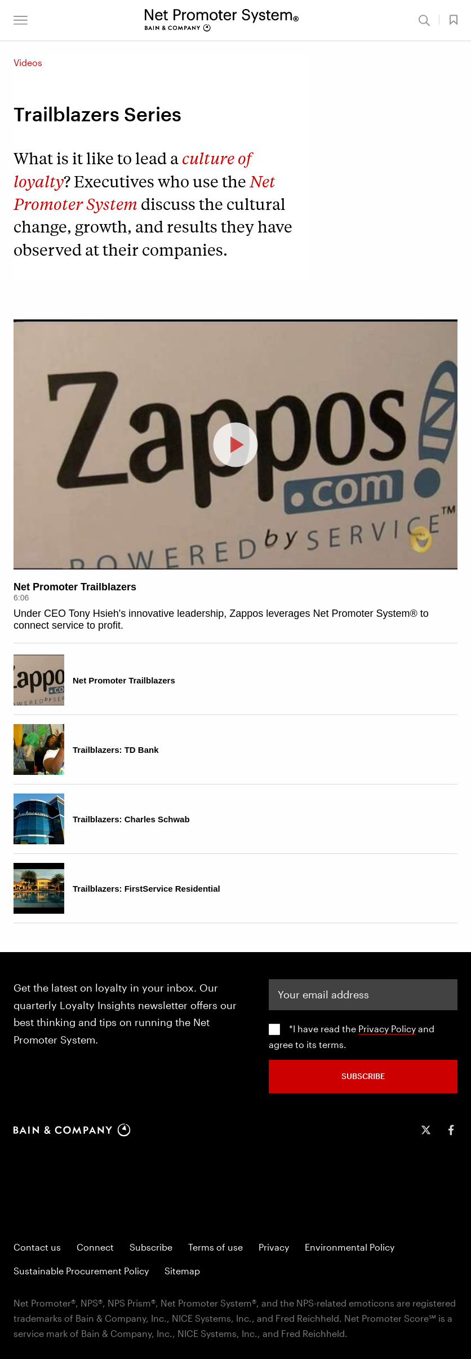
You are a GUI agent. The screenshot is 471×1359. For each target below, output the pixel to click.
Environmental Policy (349, 1247)
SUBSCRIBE (363, 1076)
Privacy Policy (387, 1028)
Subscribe (151, 1247)
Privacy (274, 1247)
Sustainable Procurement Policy (81, 1270)
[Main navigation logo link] (222, 20)
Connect (95, 1247)
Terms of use (215, 1247)
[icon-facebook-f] (450, 1130)
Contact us (37, 1247)
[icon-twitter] (426, 1130)
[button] (21, 20)
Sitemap (182, 1270)
